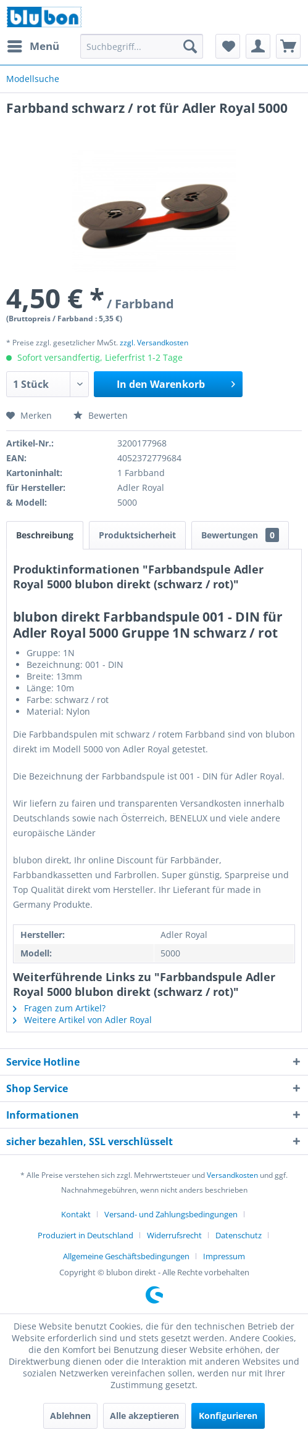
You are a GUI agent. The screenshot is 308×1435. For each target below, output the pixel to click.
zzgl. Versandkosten (154, 342)
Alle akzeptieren (144, 1415)
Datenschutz (238, 1235)
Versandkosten (232, 1175)
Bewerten (100, 415)
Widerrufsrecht (174, 1235)
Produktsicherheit (137, 535)
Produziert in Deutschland (85, 1235)
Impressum (224, 1256)
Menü (33, 44)
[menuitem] (32, 46)
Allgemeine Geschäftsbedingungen (126, 1256)
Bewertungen (240, 535)
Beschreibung (44, 535)
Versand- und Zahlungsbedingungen (171, 1214)
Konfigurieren (228, 1415)
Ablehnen (70, 1415)
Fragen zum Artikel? (59, 1008)
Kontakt (76, 1214)
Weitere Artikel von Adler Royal (82, 1020)
